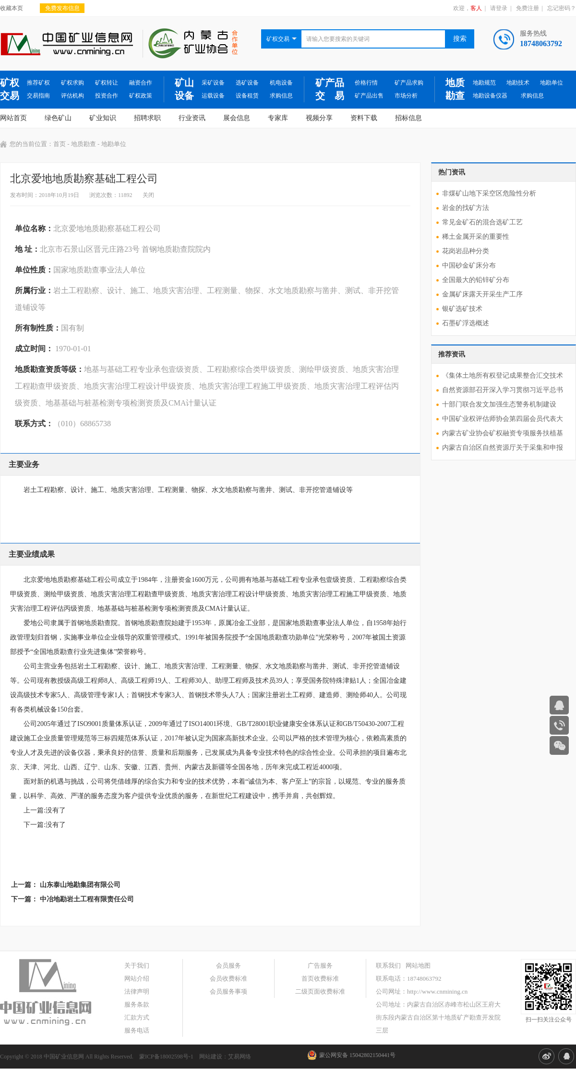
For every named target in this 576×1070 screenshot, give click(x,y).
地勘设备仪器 (490, 95)
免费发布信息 (62, 8)
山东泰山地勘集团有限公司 (80, 884)
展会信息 (236, 118)
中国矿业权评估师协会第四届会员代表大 (502, 418)
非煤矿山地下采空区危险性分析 (489, 193)
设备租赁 (247, 95)
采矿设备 (213, 82)
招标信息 (408, 118)
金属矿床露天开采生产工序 (482, 294)
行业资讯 (192, 118)
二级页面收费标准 (320, 991)
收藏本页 (11, 8)
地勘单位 (551, 82)
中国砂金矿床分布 (469, 265)
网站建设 (210, 1056)
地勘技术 (517, 82)
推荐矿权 (38, 82)
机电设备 (281, 82)
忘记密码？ (561, 8)
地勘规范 (484, 82)
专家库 (278, 118)
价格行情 (366, 82)
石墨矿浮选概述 (465, 323)
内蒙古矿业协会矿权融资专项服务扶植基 (502, 433)
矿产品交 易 (329, 89)
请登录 (498, 8)
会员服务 (228, 965)
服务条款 (136, 1004)
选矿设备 (247, 82)
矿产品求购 (409, 82)
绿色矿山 (58, 118)
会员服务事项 (228, 991)
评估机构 (72, 95)
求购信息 (281, 95)
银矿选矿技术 (462, 308)
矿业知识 (102, 118)
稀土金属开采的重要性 (475, 236)
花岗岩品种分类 (465, 251)
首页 (59, 144)
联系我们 (388, 965)
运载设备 (213, 95)
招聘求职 (147, 118)
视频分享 (319, 118)
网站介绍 (136, 978)
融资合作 (140, 82)
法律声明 (136, 991)
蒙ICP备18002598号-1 (166, 1056)
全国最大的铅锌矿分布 (475, 279)
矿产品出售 (369, 95)
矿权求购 (72, 82)
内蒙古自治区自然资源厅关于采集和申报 (502, 447)
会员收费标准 (228, 978)
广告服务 (320, 965)
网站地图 (418, 965)
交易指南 (38, 95)
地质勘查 (455, 89)
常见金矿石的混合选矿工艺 (482, 222)
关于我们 (136, 965)
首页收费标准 (320, 978)
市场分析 (406, 95)
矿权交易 (9, 89)
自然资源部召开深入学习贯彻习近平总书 (502, 390)
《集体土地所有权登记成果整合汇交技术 (502, 375)
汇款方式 (136, 1017)
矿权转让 (106, 82)
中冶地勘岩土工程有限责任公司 (87, 899)
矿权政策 (140, 95)
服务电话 (136, 1030)
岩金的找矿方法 (465, 207)
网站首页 (13, 118)
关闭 (148, 195)
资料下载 (363, 118)
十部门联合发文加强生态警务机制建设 (499, 404)
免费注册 (527, 8)
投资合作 (106, 95)
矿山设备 (184, 89)
